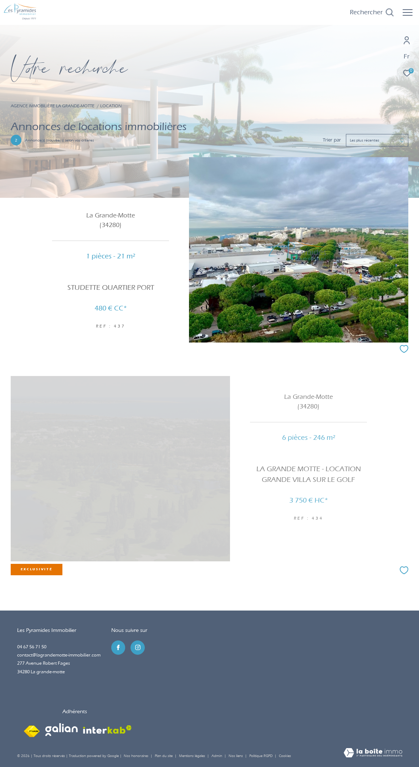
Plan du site (164, 756)
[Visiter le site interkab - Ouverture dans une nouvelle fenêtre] (107, 729)
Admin (217, 756)
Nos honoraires (136, 756)
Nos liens (236, 756)
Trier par (332, 140)
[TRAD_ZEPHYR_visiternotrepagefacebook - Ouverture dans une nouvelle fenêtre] (118, 647)
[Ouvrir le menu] (407, 12)
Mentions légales (192, 756)
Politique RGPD (260, 756)
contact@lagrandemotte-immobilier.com (59, 655)
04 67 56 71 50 (31, 646)
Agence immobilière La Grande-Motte (52, 105)
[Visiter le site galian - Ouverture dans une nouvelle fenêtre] (61, 729)
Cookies (285, 756)
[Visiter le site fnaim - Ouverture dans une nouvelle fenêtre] (32, 729)
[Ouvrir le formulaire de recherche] (372, 12)
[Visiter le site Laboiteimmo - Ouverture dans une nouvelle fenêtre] (373, 753)
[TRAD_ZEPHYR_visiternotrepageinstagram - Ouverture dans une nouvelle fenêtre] (138, 647)
